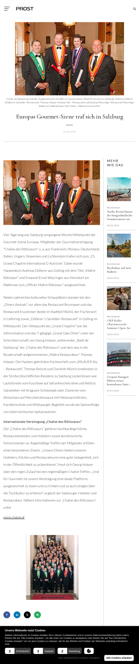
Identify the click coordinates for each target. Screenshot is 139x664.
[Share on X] (27, 614)
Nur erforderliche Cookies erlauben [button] (78, 658)
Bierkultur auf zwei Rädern (119, 269)
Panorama (113, 207)
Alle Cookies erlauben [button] (119, 658)
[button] (18, 651)
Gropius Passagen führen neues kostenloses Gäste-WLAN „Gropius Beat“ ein (121, 380)
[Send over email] (37, 614)
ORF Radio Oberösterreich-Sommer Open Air (118, 324)
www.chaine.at (14, 517)
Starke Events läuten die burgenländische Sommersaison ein (120, 215)
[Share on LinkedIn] (17, 614)
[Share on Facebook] (6, 614)
